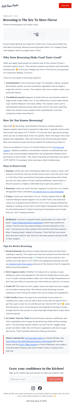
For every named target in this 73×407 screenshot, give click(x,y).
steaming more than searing (21, 264)
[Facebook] (40, 388)
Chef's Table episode (28, 344)
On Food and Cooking (34, 338)
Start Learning (55, 379)
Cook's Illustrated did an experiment (27, 222)
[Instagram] (33, 388)
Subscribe (65, 5)
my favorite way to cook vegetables (48, 191)
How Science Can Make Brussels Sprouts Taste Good (29, 341)
